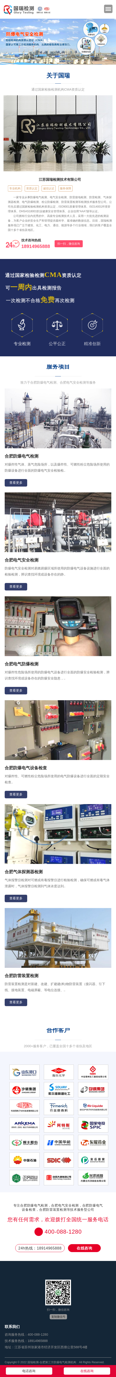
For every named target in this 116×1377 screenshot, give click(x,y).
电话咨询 (28, 1371)
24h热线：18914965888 (39, 1248)
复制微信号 (58, 1316)
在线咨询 (84, 1248)
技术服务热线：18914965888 (26, 1341)
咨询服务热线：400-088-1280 (26, 1334)
